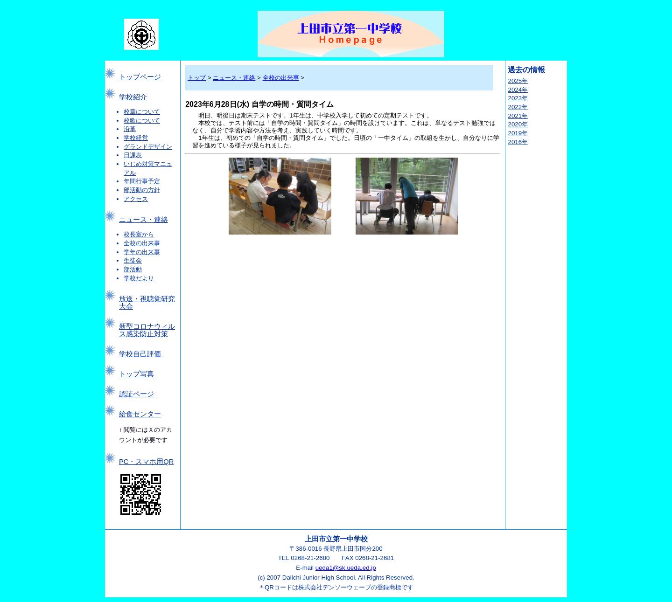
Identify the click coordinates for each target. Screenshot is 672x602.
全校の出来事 (142, 243)
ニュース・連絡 (143, 219)
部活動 (133, 269)
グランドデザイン (148, 146)
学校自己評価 (140, 354)
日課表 (133, 155)
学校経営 (136, 137)
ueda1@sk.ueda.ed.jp (345, 567)
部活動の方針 (142, 190)
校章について (142, 111)
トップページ (140, 77)
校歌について (142, 120)
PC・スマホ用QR (146, 461)
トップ (197, 77)
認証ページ (136, 394)
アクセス (136, 198)
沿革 (130, 128)
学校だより (139, 278)
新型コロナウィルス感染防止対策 (147, 330)
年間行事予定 (142, 181)
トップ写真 (136, 374)
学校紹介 (133, 97)
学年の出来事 (142, 252)
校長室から (139, 234)
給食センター (140, 414)
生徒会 (133, 260)
